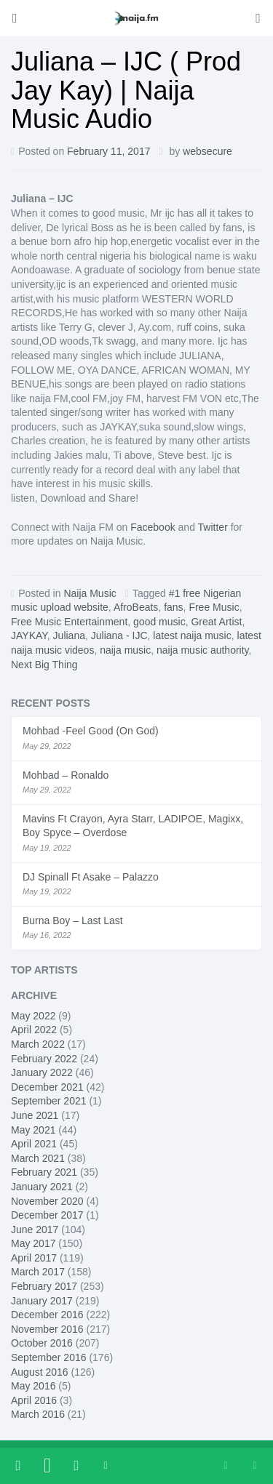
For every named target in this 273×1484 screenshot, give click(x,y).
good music (159, 621)
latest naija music (192, 635)
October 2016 (42, 1343)
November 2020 (47, 1201)
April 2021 (34, 1144)
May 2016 (33, 1386)
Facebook (152, 527)
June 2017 (34, 1229)
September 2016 (49, 1357)
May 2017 (33, 1243)
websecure (207, 151)
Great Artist (216, 621)
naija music (125, 650)
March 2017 (38, 1272)
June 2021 (34, 1115)
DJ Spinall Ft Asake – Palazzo (91, 877)
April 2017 (34, 1258)
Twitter (213, 527)
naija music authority (203, 650)
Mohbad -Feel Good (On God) (91, 731)
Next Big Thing (44, 664)
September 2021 (49, 1101)
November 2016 (47, 1329)
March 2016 (38, 1414)
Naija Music (89, 593)
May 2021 (33, 1130)
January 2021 (42, 1186)
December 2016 (47, 1314)
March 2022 (38, 1044)
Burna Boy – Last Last (73, 920)
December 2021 (47, 1087)
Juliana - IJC (119, 635)
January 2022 (42, 1072)
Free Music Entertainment (69, 621)
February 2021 (44, 1172)
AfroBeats (136, 607)
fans (173, 607)
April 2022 (34, 1029)
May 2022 (33, 1016)
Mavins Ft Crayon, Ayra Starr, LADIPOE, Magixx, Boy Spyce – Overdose (133, 826)
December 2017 (47, 1215)
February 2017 (44, 1286)
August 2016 (39, 1372)
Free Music (214, 607)
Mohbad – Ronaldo (65, 775)
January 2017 (42, 1301)
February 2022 (44, 1058)
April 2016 (34, 1400)
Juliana (69, 635)
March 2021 (38, 1158)
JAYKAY (29, 635)
